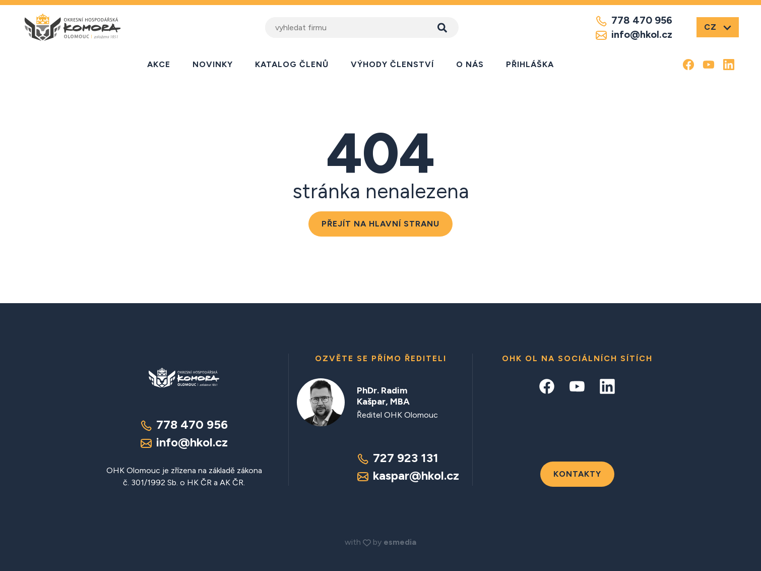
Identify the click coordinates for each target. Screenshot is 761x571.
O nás (470, 64)
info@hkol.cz (633, 34)
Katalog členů (292, 64)
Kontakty (577, 474)
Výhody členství (392, 64)
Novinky (213, 64)
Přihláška (530, 64)
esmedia (400, 542)
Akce (158, 64)
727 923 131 (397, 457)
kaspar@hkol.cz (408, 475)
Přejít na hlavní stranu (380, 224)
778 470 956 (633, 20)
